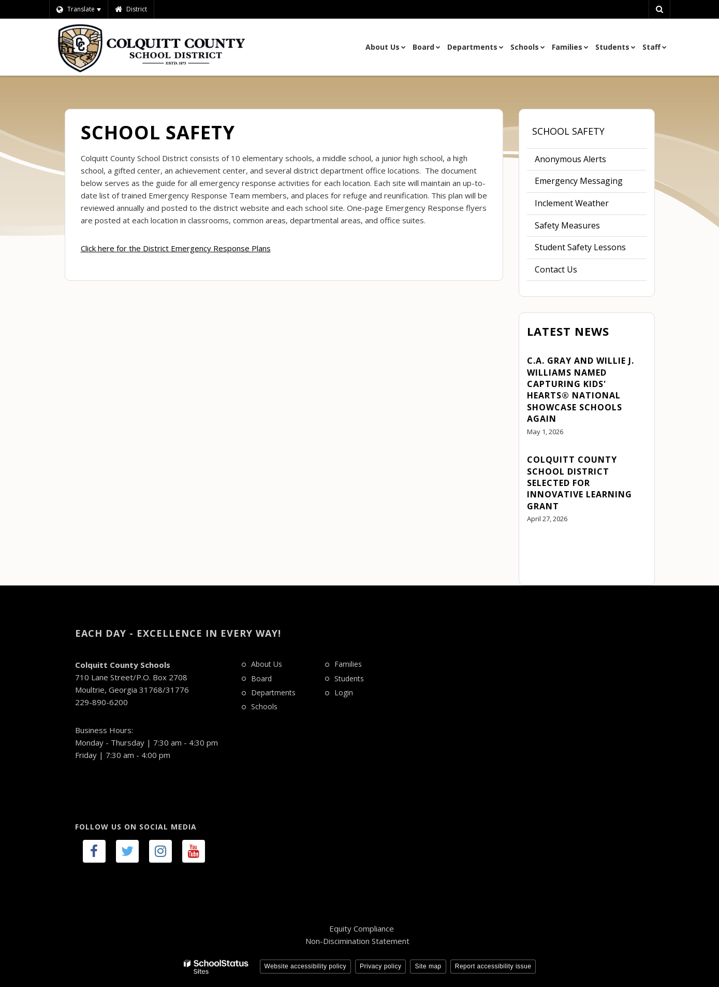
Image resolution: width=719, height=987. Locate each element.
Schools (264, 706)
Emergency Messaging (579, 181)
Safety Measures (583, 228)
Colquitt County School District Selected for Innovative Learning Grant (579, 483)
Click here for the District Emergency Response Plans (176, 248)
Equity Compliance (361, 928)
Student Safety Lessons (580, 247)
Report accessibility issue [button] (493, 966)
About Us (266, 664)
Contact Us (556, 269)
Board (261, 678)
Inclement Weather (572, 203)
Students (349, 678)
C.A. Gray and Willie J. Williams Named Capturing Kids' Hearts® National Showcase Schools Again (580, 389)
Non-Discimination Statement (357, 941)
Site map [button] (428, 966)
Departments (273, 692)
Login (343, 692)
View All (542, 547)
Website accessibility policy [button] (306, 966)
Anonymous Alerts (570, 159)
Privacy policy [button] (380, 966)
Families (348, 664)
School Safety (568, 131)
